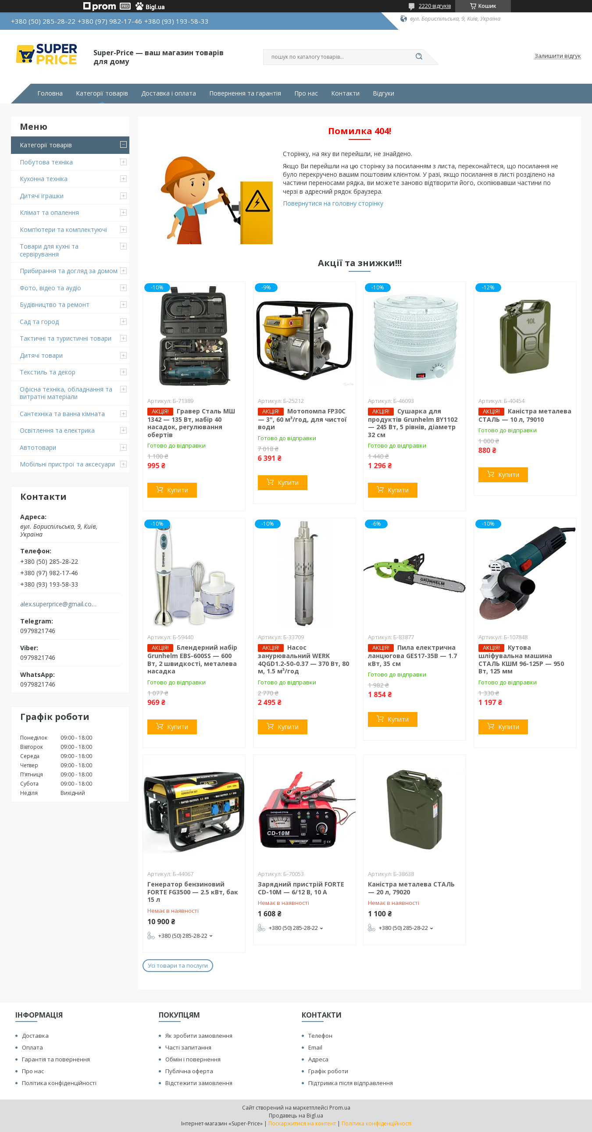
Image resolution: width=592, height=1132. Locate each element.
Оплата (32, 1047)
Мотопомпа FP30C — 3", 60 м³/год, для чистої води (302, 419)
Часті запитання (188, 1047)
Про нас (306, 93)
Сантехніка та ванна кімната (62, 413)
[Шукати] (419, 57)
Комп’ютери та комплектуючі (63, 229)
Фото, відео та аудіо (50, 288)
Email (315, 1047)
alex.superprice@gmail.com (58, 604)
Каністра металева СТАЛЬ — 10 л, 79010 (524, 415)
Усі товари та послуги (178, 965)
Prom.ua (339, 1107)
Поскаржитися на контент (302, 1123)
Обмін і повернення (193, 1059)
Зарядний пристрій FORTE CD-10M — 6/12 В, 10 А (301, 888)
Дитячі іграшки (42, 196)
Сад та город (39, 321)
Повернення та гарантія (245, 93)
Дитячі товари (41, 355)
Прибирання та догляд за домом (69, 271)
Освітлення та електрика (57, 430)
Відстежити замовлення (198, 1083)
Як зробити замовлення (198, 1035)
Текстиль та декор (47, 372)
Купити (177, 490)
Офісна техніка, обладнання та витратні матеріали (66, 393)
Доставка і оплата (168, 93)
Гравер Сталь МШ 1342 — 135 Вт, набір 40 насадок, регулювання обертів (191, 423)
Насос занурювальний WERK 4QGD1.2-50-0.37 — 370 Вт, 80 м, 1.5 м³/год (303, 659)
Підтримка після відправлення (350, 1083)
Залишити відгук (558, 56)
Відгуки (383, 93)
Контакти (345, 93)
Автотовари (38, 447)
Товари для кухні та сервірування (49, 250)
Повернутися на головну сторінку (333, 203)
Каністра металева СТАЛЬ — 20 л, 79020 (411, 888)
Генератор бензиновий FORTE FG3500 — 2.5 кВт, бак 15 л (192, 892)
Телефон (320, 1035)
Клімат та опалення (49, 212)
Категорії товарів (102, 93)
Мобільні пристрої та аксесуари (67, 464)
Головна (50, 93)
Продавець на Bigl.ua (296, 1115)
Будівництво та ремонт (54, 304)
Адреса (318, 1059)
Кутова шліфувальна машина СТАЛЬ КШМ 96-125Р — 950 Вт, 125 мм (521, 659)
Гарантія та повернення (56, 1059)
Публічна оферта (189, 1071)
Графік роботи (328, 1071)
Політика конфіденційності (59, 1083)
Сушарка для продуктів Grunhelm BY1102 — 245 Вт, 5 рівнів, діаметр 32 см (412, 423)
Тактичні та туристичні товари (65, 338)
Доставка (35, 1035)
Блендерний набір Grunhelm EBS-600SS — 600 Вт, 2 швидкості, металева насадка (192, 659)
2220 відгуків (435, 6)
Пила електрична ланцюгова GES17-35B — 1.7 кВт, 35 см (412, 655)
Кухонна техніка (44, 178)
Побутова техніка (46, 162)
